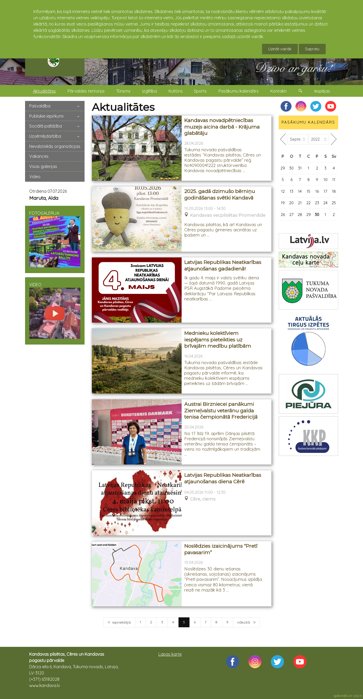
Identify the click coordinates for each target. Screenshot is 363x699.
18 (334, 191)
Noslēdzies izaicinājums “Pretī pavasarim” (220, 549)
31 (300, 168)
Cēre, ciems (203, 499)
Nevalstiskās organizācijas (54, 146)
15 (308, 191)
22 (308, 202)
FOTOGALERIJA (54, 238)
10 (326, 179)
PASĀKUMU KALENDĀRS (308, 122)
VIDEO (54, 310)
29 (283, 168)
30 (291, 168)
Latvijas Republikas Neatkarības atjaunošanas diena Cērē (222, 478)
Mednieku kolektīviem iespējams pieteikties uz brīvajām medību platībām (217, 339)
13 (291, 191)
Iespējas (322, 91)
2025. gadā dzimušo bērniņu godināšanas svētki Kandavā (219, 194)
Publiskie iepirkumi (46, 116)
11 (333, 179)
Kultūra (175, 91)
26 (283, 214)
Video (34, 176)
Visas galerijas (43, 166)
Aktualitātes (44, 91)
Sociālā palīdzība (45, 126)
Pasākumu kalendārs (238, 91)
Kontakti (278, 91)
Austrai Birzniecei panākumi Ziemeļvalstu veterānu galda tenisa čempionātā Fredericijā (221, 410)
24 (325, 202)
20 (291, 202)
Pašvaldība (39, 106)
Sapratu (312, 48)
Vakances (39, 156)
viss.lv (357, 696)
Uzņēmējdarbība (45, 136)
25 (334, 202)
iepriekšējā (121, 622)
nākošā (244, 622)
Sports (200, 91)
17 (325, 191)
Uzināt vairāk (279, 48)
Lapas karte (170, 654)
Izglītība (149, 91)
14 (300, 191)
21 (300, 202)
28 (300, 214)
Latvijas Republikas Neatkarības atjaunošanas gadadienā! (222, 265)
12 (283, 191)
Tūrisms (123, 91)
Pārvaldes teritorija (86, 91)
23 (317, 202)
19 (283, 202)
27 (291, 214)
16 (317, 191)
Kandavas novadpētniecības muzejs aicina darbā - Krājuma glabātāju (222, 126)
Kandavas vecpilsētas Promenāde (227, 215)
